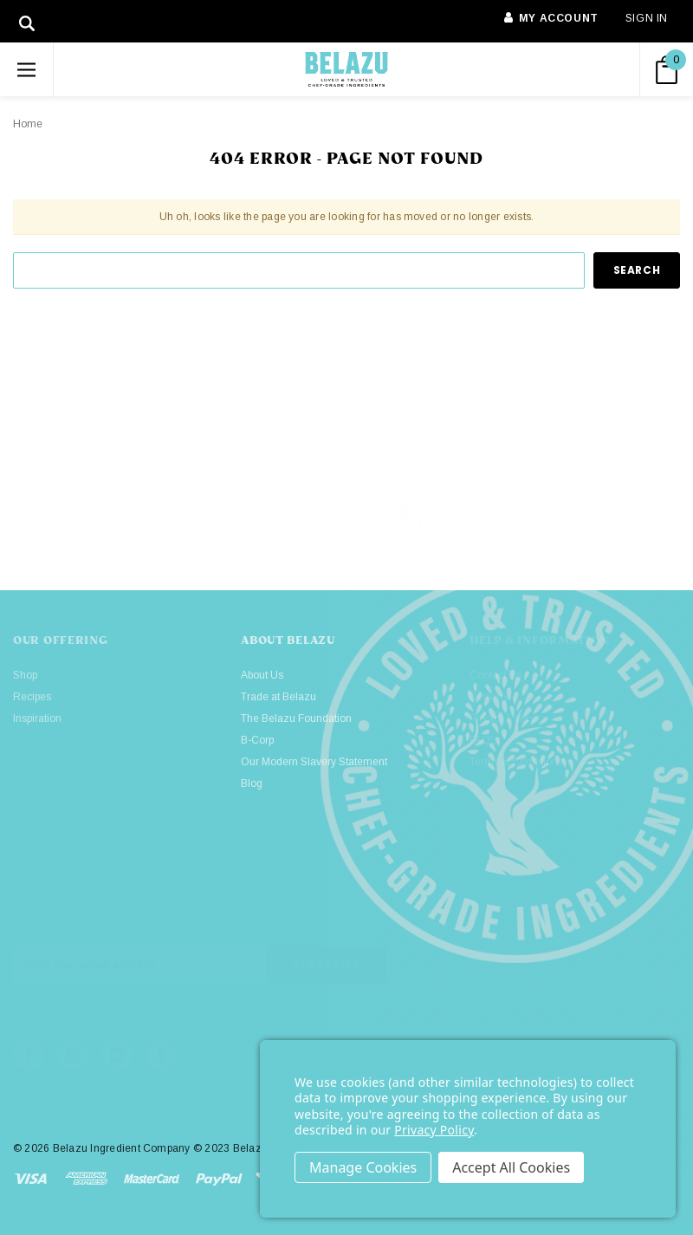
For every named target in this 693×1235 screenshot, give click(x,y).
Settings (363, 1167)
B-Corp (257, 740)
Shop (25, 675)
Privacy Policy (434, 1129)
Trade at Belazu (278, 697)
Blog (251, 783)
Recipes (32, 697)
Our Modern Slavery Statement (314, 762)
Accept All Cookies (511, 1167)
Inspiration (37, 718)
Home (27, 124)
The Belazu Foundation (296, 718)
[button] (606, 512)
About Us (262, 675)
